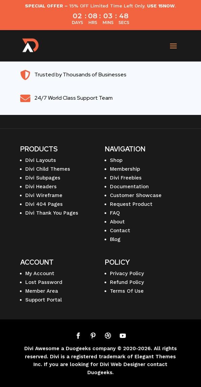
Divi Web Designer (122, 364)
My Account (39, 273)
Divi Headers (41, 187)
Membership (125, 169)
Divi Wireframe (43, 195)
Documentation (129, 187)
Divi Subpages (42, 178)
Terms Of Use (127, 291)
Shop (116, 160)
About (117, 222)
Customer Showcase (136, 195)
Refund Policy (127, 282)
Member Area (41, 291)
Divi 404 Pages (44, 204)
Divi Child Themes (47, 169)
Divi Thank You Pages (51, 213)
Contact (120, 230)
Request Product (131, 204)
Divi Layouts (40, 160)
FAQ (115, 213)
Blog (115, 239)
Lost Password (43, 282)
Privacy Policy (127, 273)
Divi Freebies (126, 178)
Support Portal (43, 300)
